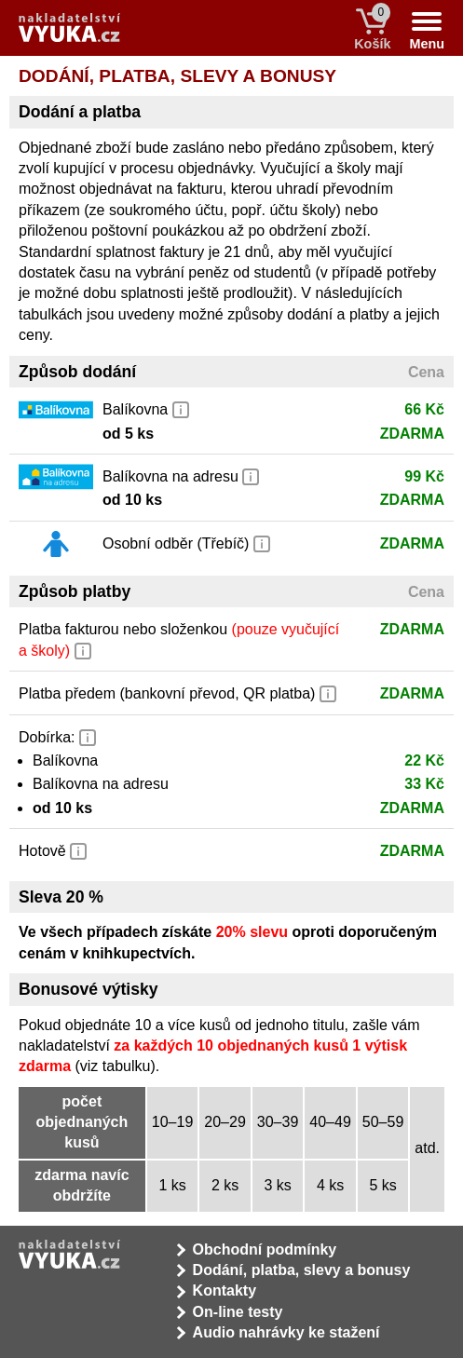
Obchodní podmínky (265, 1249)
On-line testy (238, 1312)
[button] (180, 408)
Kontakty (224, 1290)
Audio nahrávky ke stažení (286, 1332)
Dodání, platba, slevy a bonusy (302, 1270)
